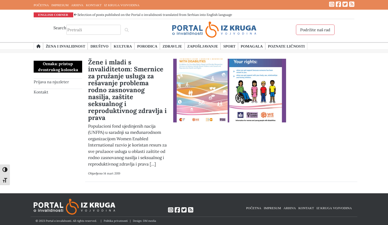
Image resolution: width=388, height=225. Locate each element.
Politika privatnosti (116, 221)
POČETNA (41, 5)
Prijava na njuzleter (51, 81)
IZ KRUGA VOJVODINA (122, 5)
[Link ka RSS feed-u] (351, 4)
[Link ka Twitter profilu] (345, 4)
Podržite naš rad (315, 29)
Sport (229, 46)
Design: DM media (144, 221)
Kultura (123, 46)
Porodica (147, 46)
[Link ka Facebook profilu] (338, 4)
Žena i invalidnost (65, 46)
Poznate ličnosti (286, 46)
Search (59, 27)
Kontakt (41, 91)
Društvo (99, 46)
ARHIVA (77, 5)
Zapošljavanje (202, 46)
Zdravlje (172, 46)
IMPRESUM (60, 5)
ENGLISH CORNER (53, 14)
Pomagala (252, 46)
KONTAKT (93, 5)
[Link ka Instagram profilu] (331, 4)
